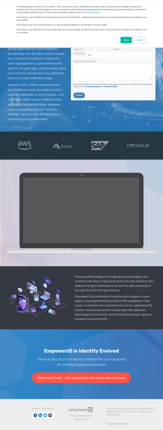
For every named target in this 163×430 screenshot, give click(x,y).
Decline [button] (139, 40)
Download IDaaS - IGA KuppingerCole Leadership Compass (81, 378)
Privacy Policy (94, 12)
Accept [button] (126, 40)
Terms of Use (110, 86)
